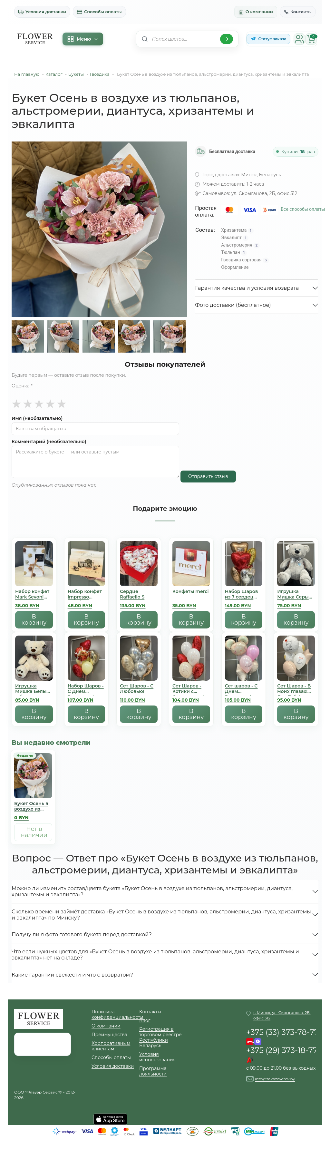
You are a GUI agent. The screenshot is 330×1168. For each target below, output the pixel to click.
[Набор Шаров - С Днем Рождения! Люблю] (86, 671)
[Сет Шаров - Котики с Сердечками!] (191, 671)
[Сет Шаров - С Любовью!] (139, 671)
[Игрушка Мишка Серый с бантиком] (296, 576)
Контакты (298, 11)
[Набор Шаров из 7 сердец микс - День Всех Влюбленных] (244, 576)
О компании (255, 12)
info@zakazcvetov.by (275, 1078)
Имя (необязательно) (37, 418)
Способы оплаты (99, 12)
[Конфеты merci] (191, 576)
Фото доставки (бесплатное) (233, 305)
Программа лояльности (153, 1071)
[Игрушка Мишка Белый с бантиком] (34, 671)
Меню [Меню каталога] (83, 39)
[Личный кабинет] (299, 39)
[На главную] (35, 39)
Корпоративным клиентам (111, 1046)
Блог (144, 1020)
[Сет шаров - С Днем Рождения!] (244, 671)
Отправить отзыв (208, 476)
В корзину (33, 619)
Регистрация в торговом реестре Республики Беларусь (160, 1037)
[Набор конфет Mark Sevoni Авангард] (34, 576)
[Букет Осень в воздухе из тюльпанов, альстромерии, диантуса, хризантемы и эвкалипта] (33, 788)
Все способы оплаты (303, 209)
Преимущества (109, 1034)
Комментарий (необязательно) (49, 441)
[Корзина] (311, 39)
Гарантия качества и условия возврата (247, 288)
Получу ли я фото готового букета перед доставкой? (82, 934)
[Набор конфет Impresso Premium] (86, 576)
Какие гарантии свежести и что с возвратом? (72, 975)
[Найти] (226, 39)
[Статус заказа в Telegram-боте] (268, 39)
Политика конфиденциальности (115, 1014)
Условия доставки (42, 12)
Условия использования (157, 1057)
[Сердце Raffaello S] (139, 576)
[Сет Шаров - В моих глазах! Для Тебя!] (296, 671)
